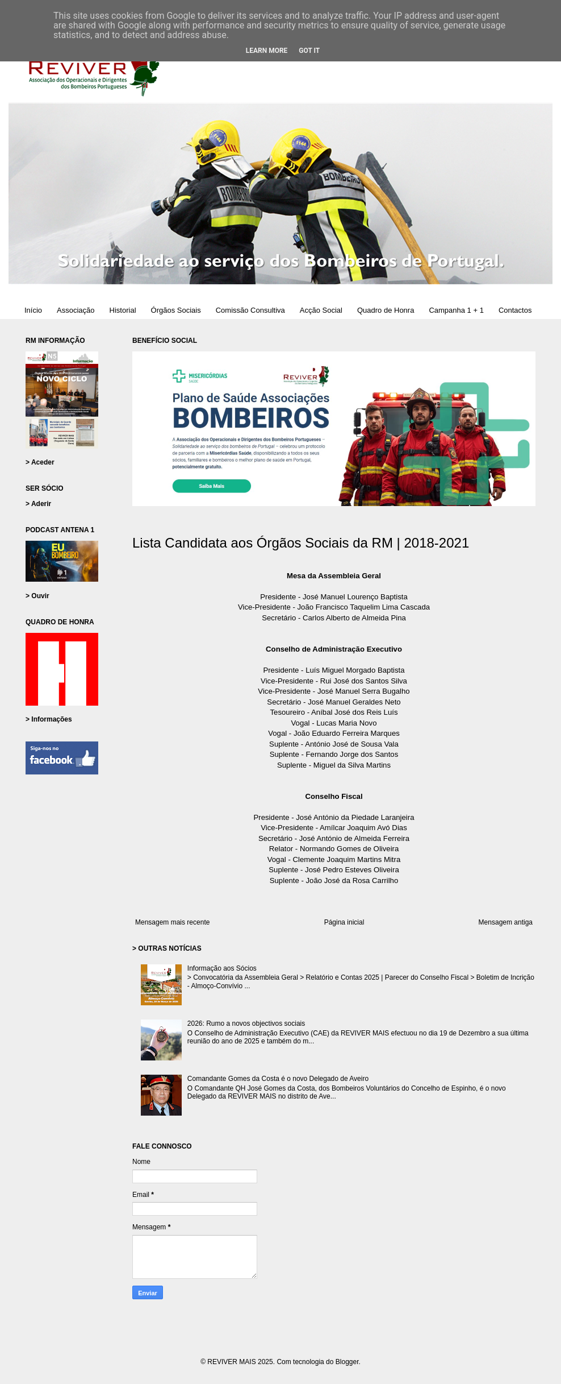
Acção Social (321, 310)
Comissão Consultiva (250, 310)
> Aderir (38, 504)
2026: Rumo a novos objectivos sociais (246, 1023)
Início (33, 310)
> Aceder (40, 462)
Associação (75, 310)
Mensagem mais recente (172, 922)
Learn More (267, 51)
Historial (123, 310)
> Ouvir (37, 596)
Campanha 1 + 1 (456, 310)
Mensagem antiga (506, 922)
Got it (309, 51)
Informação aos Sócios (222, 968)
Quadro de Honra (385, 310)
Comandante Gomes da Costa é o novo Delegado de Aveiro (278, 1079)
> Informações (49, 719)
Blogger (347, 1362)
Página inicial (344, 922)
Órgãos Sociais (176, 310)
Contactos (515, 310)
